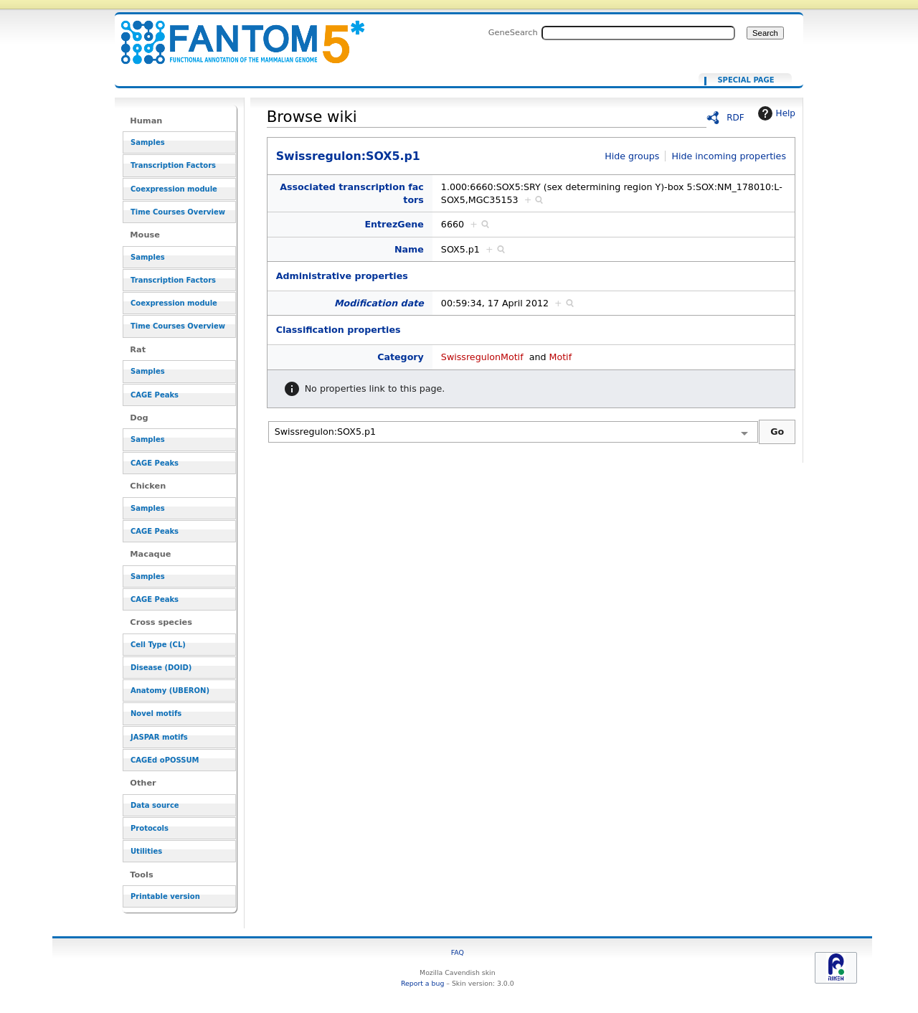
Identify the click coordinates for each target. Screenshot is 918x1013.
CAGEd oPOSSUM (165, 760)
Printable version (165, 896)
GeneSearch (513, 32)
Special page (745, 80)
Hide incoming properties (728, 156)
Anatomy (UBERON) (170, 690)
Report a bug (422, 983)
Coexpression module (174, 189)
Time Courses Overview (178, 212)
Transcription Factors (173, 165)
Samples (148, 142)
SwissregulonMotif (482, 357)
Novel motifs (156, 713)
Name (409, 249)
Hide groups (632, 156)
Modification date (379, 303)
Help (774, 113)
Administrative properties (342, 275)
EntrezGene (393, 224)
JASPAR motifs (159, 737)
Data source (155, 805)
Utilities (146, 851)
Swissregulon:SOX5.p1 (233, 34)
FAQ (457, 952)
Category (400, 357)
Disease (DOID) (161, 668)
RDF (735, 118)
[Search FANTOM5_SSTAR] (638, 33)
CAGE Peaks (155, 395)
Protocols (150, 828)
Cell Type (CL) (158, 645)
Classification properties (338, 329)
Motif (560, 357)
